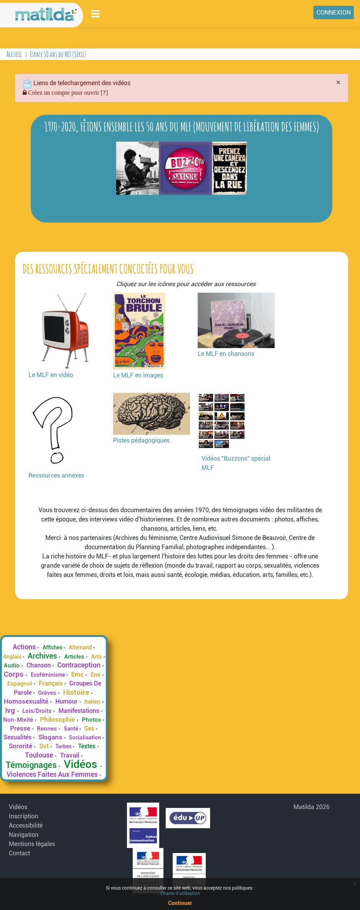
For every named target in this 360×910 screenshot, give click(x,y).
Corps (14, 674)
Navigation (23, 834)
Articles (75, 656)
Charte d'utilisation (180, 893)
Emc (78, 674)
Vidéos (82, 764)
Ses (90, 728)
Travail (70, 755)
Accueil (14, 54)
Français (51, 683)
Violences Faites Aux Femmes (53, 774)
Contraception (79, 665)
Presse (21, 728)
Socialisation (85, 737)
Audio (12, 665)
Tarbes (64, 746)
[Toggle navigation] (95, 13)
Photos (92, 719)
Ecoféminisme (48, 675)
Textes (87, 746)
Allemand (81, 647)
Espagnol (20, 683)
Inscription (23, 816)
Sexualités (18, 737)
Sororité (21, 746)
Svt (44, 746)
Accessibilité (26, 825)
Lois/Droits (37, 710)
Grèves (48, 692)
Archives (43, 655)
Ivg (11, 710)
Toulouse (40, 755)
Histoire (77, 692)
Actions (25, 647)
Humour (67, 701)
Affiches (53, 647)
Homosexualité (27, 701)
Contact (19, 853)
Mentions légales (32, 844)
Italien (93, 701)
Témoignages (32, 765)
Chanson (39, 665)
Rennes (47, 728)
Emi (96, 674)
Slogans (51, 737)
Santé (71, 729)
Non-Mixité (19, 719)
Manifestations (79, 710)
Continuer (180, 903)
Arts (97, 656)
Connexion (334, 12)
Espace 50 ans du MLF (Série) (58, 54)
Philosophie (58, 719)
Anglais (13, 657)
